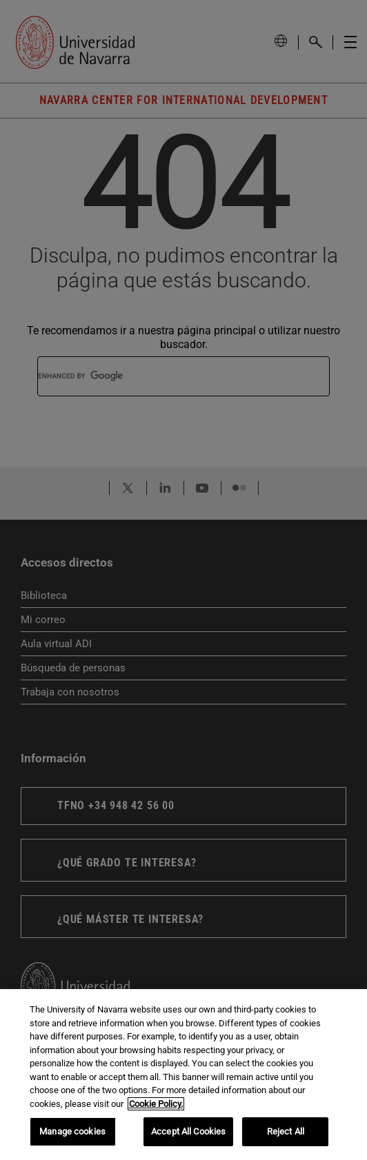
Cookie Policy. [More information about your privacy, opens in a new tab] (156, 1104)
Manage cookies (72, 1131)
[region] (183, 1074)
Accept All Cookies (188, 1131)
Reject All (285, 1131)
